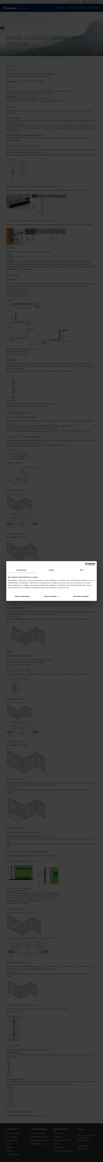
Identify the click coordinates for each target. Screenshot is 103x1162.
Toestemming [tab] (21, 570)
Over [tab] (81, 570)
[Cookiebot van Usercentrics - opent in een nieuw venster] (86, 564)
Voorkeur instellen (51, 596)
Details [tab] (51, 570)
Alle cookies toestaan (81, 596)
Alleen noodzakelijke (22, 596)
